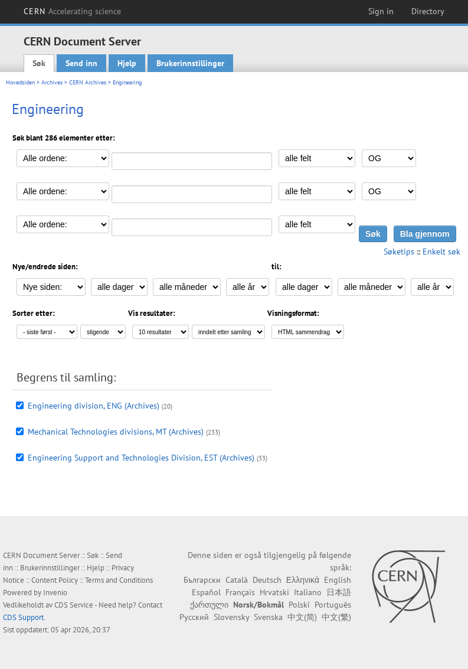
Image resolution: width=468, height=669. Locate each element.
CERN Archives (87, 82)
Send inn (81, 63)
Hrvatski (274, 592)
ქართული (209, 604)
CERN (73, 11)
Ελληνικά (302, 580)
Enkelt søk (441, 251)
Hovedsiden (20, 82)
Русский (194, 617)
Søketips (399, 251)
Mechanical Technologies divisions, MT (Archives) (116, 431)
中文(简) (302, 617)
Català (236, 580)
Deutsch (267, 580)
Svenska (268, 617)
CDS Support (23, 617)
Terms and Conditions (119, 580)
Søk (38, 63)
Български (202, 580)
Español (206, 592)
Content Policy (54, 580)
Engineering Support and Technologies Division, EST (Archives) (141, 457)
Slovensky (231, 617)
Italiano (308, 592)
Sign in (381, 11)
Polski (299, 604)
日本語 (338, 592)
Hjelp (126, 63)
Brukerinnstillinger (190, 63)
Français (240, 592)
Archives (52, 82)
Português (333, 604)
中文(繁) (336, 617)
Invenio (55, 593)
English (337, 580)
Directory (427, 11)
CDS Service (73, 605)
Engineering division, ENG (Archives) (93, 405)
